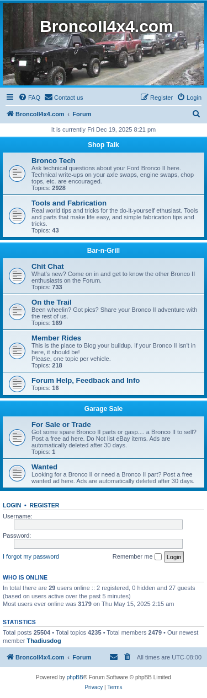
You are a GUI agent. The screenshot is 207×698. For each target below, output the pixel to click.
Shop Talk (103, 145)
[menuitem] (29, 97)
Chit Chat (47, 266)
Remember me (137, 557)
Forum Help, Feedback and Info (85, 380)
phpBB (75, 677)
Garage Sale (103, 409)
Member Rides (56, 338)
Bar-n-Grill (103, 251)
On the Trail (51, 302)
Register (45, 505)
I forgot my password (31, 556)
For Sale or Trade (61, 424)
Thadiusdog (43, 640)
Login (12, 505)
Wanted (44, 467)
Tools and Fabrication (69, 203)
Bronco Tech (53, 160)
